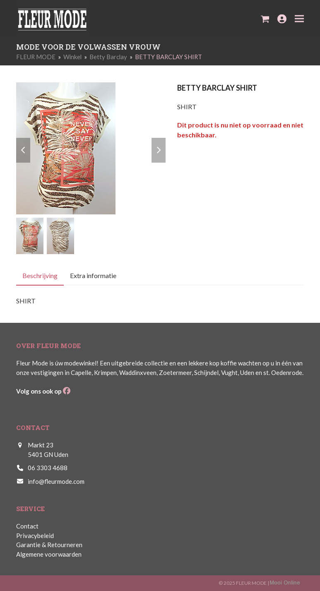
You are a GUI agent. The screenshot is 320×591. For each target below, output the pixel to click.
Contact (27, 526)
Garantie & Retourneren (49, 544)
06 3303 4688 (47, 467)
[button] (265, 19)
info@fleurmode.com (56, 481)
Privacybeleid (35, 535)
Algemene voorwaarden (49, 554)
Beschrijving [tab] (40, 276)
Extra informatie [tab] (93, 276)
